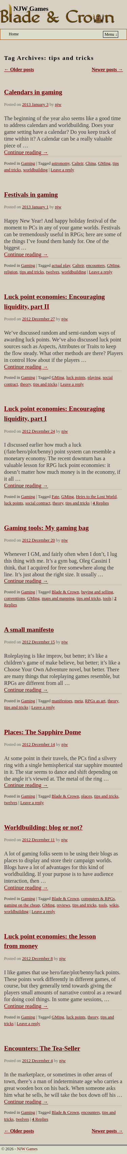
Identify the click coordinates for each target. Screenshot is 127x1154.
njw (58, 104)
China (91, 163)
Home (14, 34)
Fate (55, 496)
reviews (63, 905)
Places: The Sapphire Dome (42, 732)
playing (94, 377)
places (86, 796)
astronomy (61, 163)
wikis (114, 905)
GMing (104, 163)
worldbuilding (35, 169)
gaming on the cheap (22, 905)
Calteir (77, 163)
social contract (37, 503)
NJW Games (30, 8)
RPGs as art (95, 701)
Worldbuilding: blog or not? (43, 827)
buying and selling (97, 592)
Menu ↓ (111, 34)
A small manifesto (29, 629)
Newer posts (107, 69)
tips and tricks (32, 272)
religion (11, 272)
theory (25, 384)
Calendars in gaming (33, 92)
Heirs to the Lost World (96, 496)
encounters (95, 265)
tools (107, 598)
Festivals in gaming (31, 194)
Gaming (28, 163)
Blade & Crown (65, 592)
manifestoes (62, 701)
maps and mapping (58, 598)
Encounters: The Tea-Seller (42, 1048)
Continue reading (26, 152)
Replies (101, 503)
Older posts (19, 69)
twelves (52, 272)
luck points (75, 377)
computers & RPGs (98, 898)
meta (79, 701)
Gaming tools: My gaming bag (46, 527)
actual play (61, 265)
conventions (14, 598)
